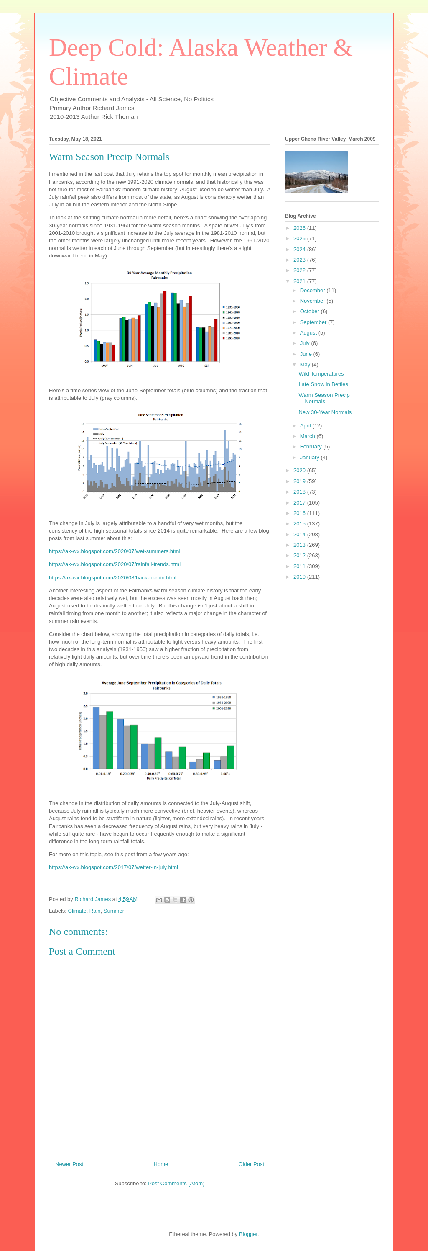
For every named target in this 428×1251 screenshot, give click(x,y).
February (312, 446)
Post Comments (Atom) (176, 1183)
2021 (300, 281)
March (308, 436)
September (314, 322)
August (309, 332)
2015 (300, 523)
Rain (95, 911)
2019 (300, 481)
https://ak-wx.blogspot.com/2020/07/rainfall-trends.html (115, 564)
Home (161, 1164)
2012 (300, 555)
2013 (300, 545)
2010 (300, 577)
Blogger (248, 1234)
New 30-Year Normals (325, 412)
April (306, 425)
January (310, 457)
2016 (300, 513)
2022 (300, 270)
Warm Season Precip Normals (323, 398)
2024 (300, 249)
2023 (300, 260)
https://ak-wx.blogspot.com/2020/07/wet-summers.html (114, 551)
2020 (300, 470)
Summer (114, 911)
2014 (300, 534)
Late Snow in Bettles (323, 384)
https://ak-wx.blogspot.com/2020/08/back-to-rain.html (112, 577)
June (306, 354)
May (306, 364)
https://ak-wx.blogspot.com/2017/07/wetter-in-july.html (113, 867)
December (313, 290)
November (313, 301)
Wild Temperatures (321, 374)
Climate (77, 911)
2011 (300, 566)
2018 (300, 492)
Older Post (251, 1164)
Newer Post (69, 1164)
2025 (300, 238)
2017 (300, 502)
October (310, 311)
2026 (300, 228)
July (305, 343)
